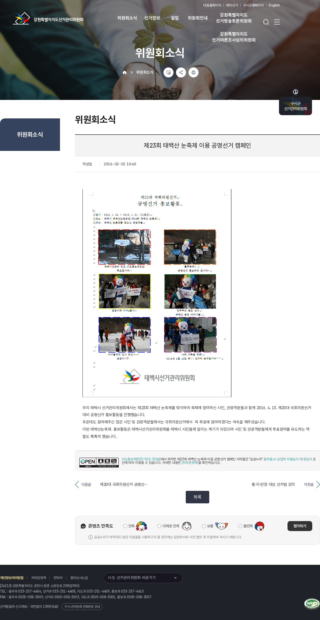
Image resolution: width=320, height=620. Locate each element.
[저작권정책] (190, 463)
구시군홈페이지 (253, 5)
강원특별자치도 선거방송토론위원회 (234, 17)
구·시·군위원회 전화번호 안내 (82, 607)
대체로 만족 (170, 526)
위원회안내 (198, 17)
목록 (197, 497)
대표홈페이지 (212, 5)
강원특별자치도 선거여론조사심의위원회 (234, 36)
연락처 (58, 578)
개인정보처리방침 (12, 578)
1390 (46, 607)
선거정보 (152, 17)
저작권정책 (38, 578)
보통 (210, 526)
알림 (175, 17)
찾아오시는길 (79, 578)
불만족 (248, 526)
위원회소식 (127, 17)
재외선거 (232, 5)
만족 (131, 526)
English (274, 5)
